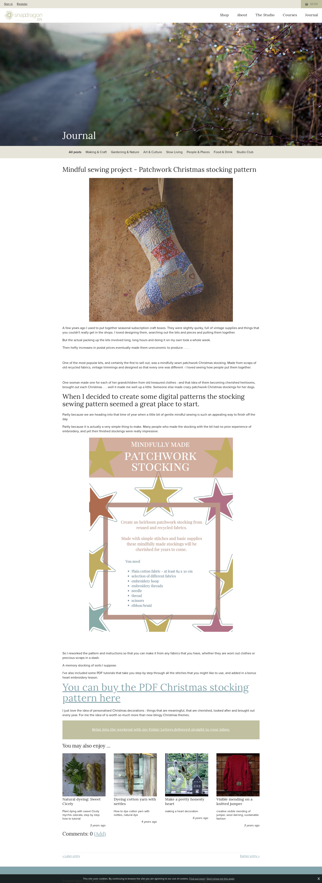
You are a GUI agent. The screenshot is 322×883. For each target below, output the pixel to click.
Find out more (197, 879)
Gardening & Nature (125, 152)
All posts (75, 152)
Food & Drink (223, 152)
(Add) (100, 834)
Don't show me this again (221, 879)
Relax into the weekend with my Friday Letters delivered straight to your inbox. (161, 730)
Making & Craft (96, 152)
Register (22, 4)
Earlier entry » (250, 856)
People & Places (198, 152)
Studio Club (245, 152)
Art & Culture (152, 152)
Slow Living (174, 152)
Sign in (8, 4)
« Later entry (71, 856)
